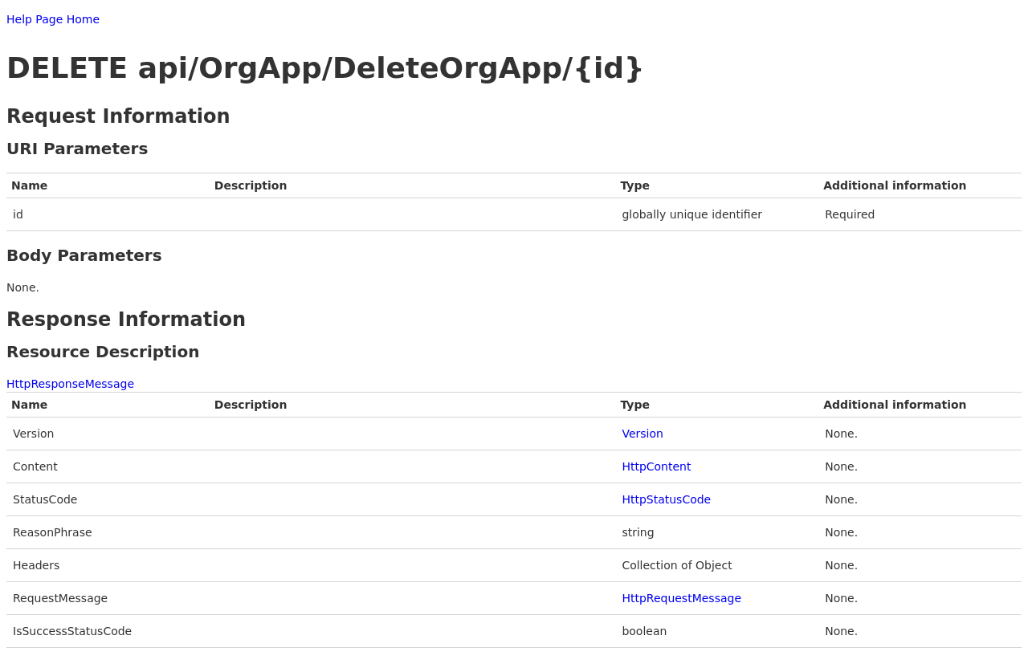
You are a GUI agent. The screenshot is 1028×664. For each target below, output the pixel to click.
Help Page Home (53, 19)
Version (642, 433)
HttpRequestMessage (681, 598)
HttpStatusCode (666, 499)
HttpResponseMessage (70, 383)
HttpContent (656, 466)
